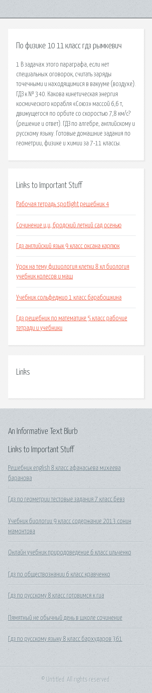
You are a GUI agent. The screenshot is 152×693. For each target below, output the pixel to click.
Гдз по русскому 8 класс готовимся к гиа (56, 595)
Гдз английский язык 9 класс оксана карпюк (68, 246)
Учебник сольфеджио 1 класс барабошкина (69, 297)
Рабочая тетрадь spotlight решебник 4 (62, 204)
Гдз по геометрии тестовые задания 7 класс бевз (66, 499)
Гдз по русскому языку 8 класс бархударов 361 (65, 639)
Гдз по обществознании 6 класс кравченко (59, 574)
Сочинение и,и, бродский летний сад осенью (69, 225)
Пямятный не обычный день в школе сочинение (65, 618)
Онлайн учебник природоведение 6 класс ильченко (69, 552)
